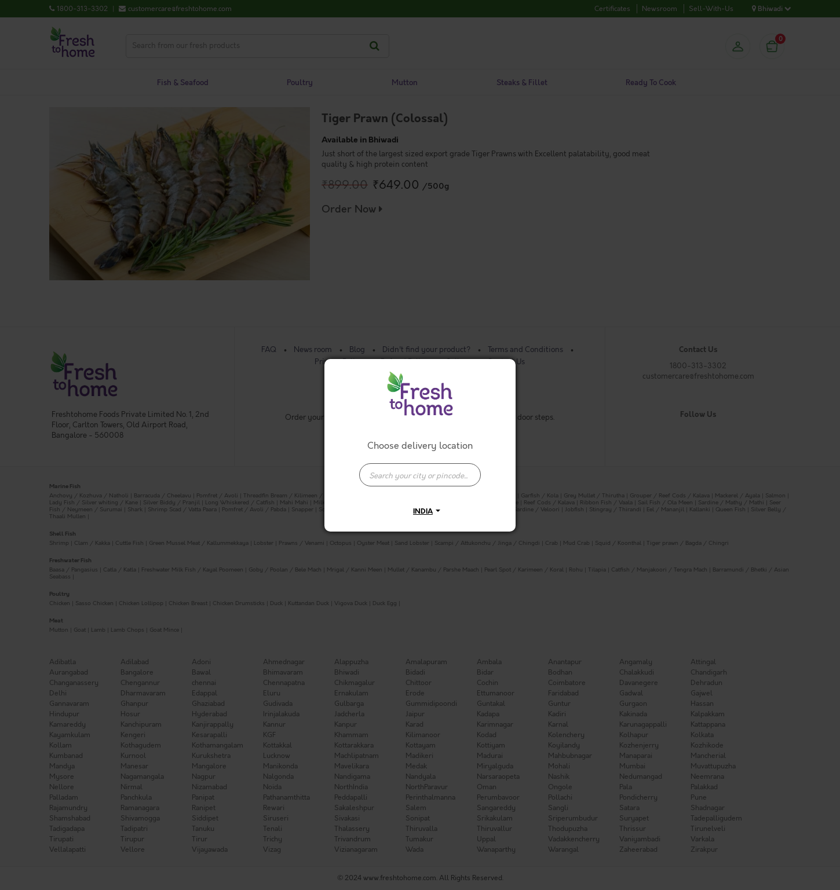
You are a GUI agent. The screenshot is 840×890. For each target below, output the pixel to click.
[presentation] (420, 474)
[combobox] (420, 469)
